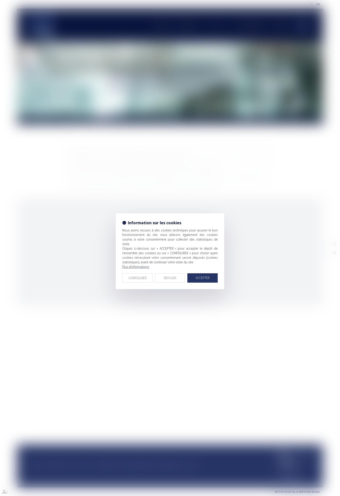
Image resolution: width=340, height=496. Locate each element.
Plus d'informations (135, 267)
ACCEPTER (203, 278)
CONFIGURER (137, 278)
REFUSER (170, 278)
